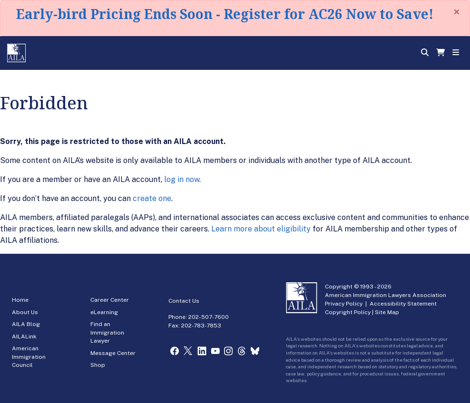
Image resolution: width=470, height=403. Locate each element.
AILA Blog (26, 324)
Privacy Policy (343, 303)
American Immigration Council (29, 356)
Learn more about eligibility (261, 228)
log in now (181, 179)
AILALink (24, 336)
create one (152, 198)
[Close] (457, 11)
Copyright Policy (348, 312)
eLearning (104, 312)
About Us (25, 312)
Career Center (109, 300)
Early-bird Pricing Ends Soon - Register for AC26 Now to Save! (224, 14)
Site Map (387, 312)
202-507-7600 (208, 317)
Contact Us (183, 300)
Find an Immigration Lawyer (107, 332)
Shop (97, 365)
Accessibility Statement (403, 303)
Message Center (113, 353)
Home (20, 300)
